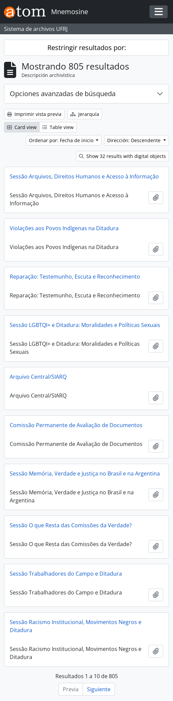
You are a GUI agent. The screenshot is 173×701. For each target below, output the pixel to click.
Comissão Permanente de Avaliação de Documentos (76, 425)
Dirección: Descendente (134, 140)
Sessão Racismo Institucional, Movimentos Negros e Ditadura (75, 626)
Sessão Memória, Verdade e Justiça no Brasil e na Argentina (85, 473)
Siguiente (99, 689)
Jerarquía (84, 114)
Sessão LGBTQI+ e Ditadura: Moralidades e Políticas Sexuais (85, 325)
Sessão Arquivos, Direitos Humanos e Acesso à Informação (84, 176)
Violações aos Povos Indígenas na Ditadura (64, 228)
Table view (58, 127)
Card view (22, 127)
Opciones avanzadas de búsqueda (63, 93)
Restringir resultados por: (86, 47)
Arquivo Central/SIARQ (38, 376)
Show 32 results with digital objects (122, 156)
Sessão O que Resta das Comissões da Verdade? (71, 525)
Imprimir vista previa (34, 114)
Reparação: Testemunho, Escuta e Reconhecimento (75, 276)
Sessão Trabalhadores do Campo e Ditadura (66, 573)
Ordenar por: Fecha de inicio (62, 140)
